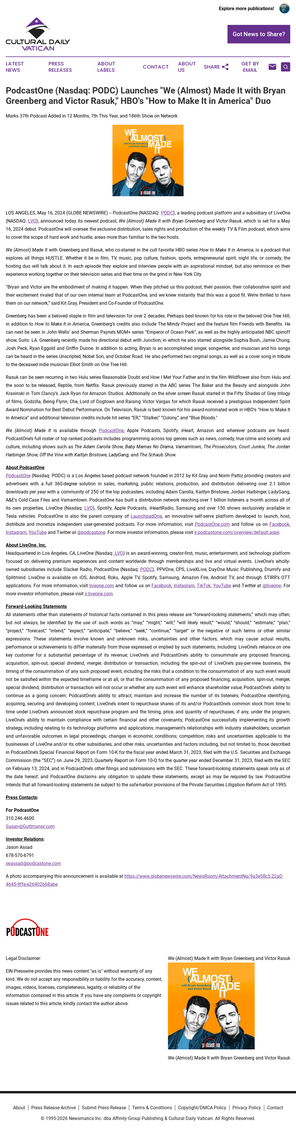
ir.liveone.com (99, 593)
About (19, 1107)
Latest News (15, 66)
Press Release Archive (53, 1107)
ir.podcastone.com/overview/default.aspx (236, 532)
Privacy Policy (246, 1107)
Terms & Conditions (152, 1107)
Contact (156, 67)
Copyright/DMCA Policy (202, 1107)
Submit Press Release (104, 1107)
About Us (187, 66)
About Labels (106, 66)
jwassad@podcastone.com (33, 863)
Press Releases (60, 66)
